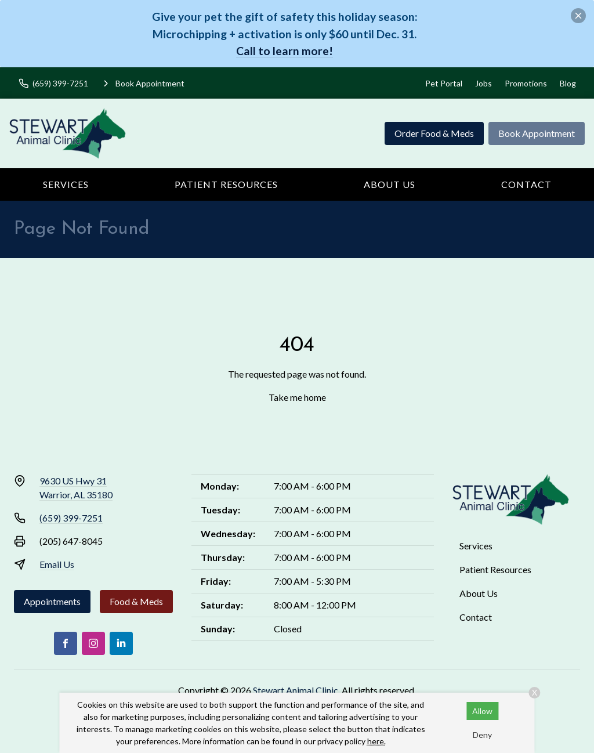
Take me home (297, 397)
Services (66, 184)
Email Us (56, 564)
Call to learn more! (284, 50)
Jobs (483, 83)
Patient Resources (226, 184)
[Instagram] (93, 643)
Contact (526, 184)
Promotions (526, 83)
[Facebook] (65, 643)
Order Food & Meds (434, 133)
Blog (568, 83)
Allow (482, 711)
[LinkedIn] (121, 643)
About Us (389, 184)
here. (376, 741)
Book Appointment (536, 133)
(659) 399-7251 (71, 517)
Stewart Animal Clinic (295, 690)
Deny (482, 735)
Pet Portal (443, 83)
